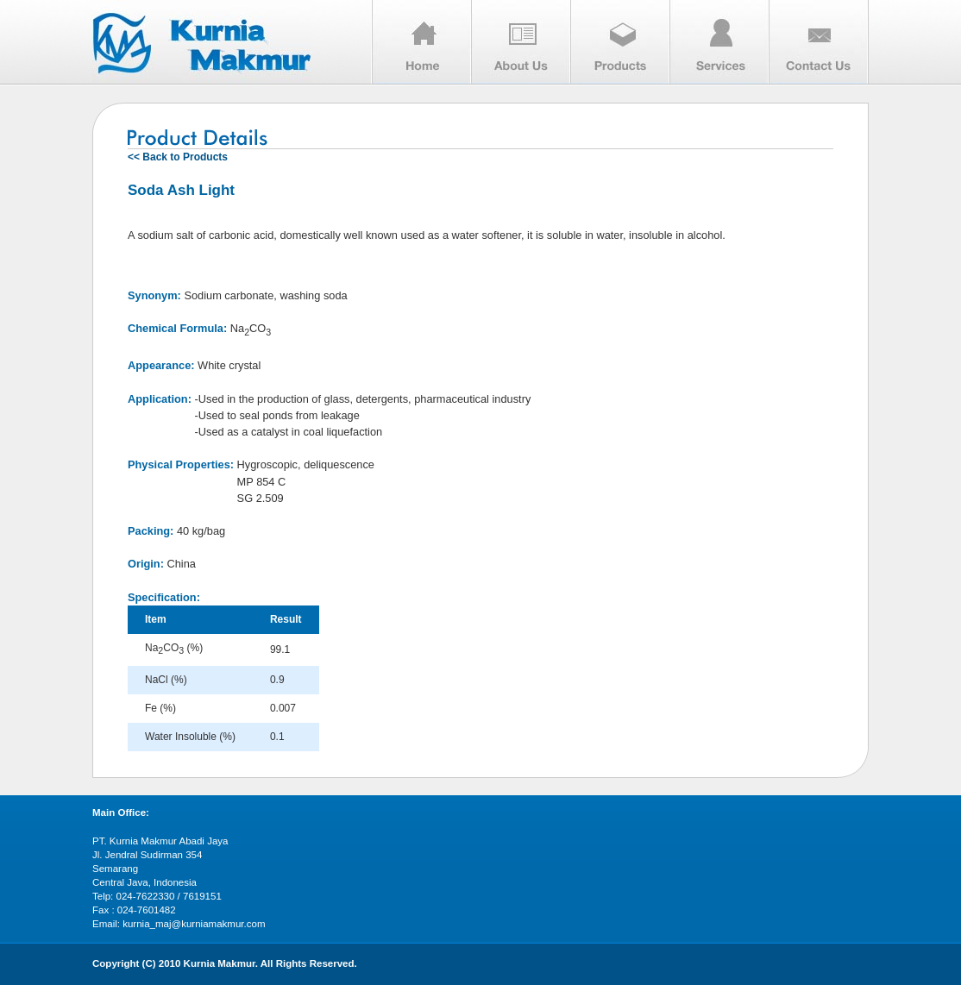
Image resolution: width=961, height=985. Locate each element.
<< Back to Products (178, 157)
